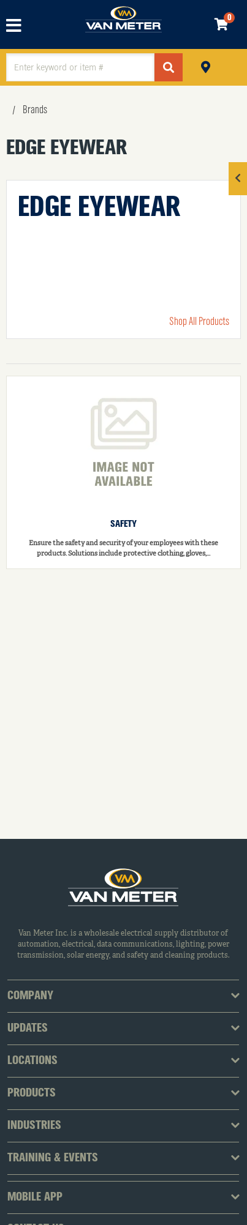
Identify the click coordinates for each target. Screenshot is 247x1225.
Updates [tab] (27, 1028)
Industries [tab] (34, 1126)
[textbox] (80, 67)
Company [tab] (30, 996)
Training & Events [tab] (52, 1158)
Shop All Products (199, 321)
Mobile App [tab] (35, 1197)
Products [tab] (31, 1093)
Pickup (205, 65)
